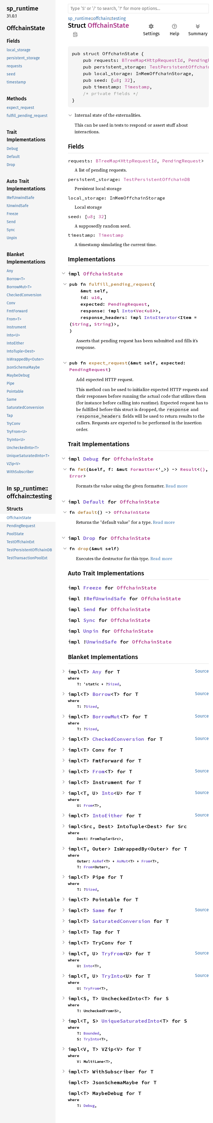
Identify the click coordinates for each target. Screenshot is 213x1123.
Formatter (142, 469)
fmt (82, 469)
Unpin (90, 631)
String (80, 324)
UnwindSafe (101, 642)
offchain (101, 18)
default (87, 512)
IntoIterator (161, 317)
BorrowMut (106, 716)
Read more (176, 486)
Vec (140, 310)
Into (127, 310)
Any (97, 671)
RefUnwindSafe (106, 598)
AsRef (97, 861)
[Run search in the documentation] (138, 8)
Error (76, 476)
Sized (113, 684)
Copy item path (75, 34)
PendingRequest (181, 161)
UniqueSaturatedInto (130, 1021)
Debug (90, 459)
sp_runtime (79, 18)
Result (188, 469)
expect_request (108, 363)
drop (83, 548)
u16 (96, 297)
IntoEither (107, 815)
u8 (116, 80)
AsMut (122, 861)
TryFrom (112, 953)
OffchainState (103, 273)
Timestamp (137, 87)
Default (94, 502)
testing (119, 18)
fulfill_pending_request (121, 284)
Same (98, 910)
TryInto (112, 976)
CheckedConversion (118, 739)
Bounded (91, 1033)
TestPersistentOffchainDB (156, 179)
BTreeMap (133, 60)
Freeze (92, 588)
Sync (89, 620)
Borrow (101, 694)
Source (202, 671)
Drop (89, 538)
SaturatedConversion (121, 921)
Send (89, 609)
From (98, 771)
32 (127, 80)
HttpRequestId (165, 60)
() (202, 469)
